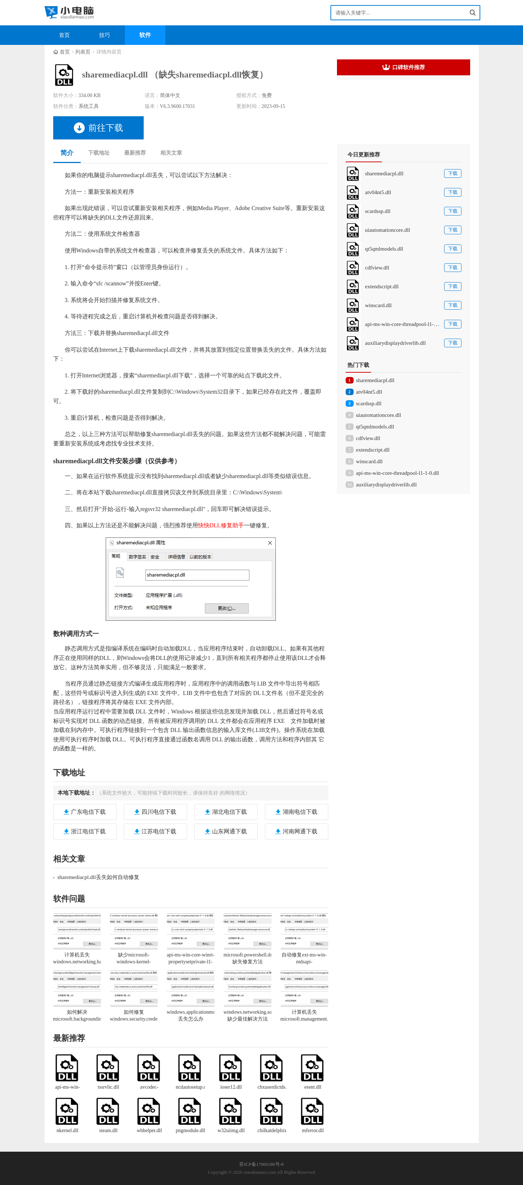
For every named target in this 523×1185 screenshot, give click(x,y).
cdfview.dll (368, 438)
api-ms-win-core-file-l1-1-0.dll (67, 1087)
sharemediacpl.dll (375, 380)
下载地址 (99, 153)
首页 (64, 35)
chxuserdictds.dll (272, 1087)
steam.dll (108, 1130)
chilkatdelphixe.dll (272, 1130)
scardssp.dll (368, 403)
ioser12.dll (231, 1087)
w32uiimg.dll (231, 1130)
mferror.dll (313, 1130)
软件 (145, 35)
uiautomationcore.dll (378, 415)
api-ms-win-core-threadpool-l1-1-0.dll (397, 473)
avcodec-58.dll (149, 1087)
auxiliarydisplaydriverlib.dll (386, 484)
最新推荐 (135, 153)
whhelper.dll (149, 1130)
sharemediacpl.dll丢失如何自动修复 (98, 877)
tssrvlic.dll (108, 1087)
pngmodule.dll (190, 1130)
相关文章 (171, 153)
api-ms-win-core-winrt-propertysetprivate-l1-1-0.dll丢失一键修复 (190, 961)
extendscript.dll (373, 450)
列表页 (82, 52)
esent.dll (312, 1087)
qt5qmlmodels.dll (375, 427)
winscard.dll (369, 461)
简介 (66, 152)
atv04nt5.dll (369, 392)
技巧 (104, 35)
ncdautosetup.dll (190, 1087)
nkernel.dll (67, 1130)
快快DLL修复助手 (221, 525)
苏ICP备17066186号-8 (261, 1164)
